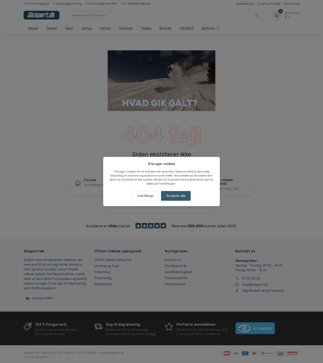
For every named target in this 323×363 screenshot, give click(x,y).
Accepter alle (176, 196)
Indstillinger (145, 196)
